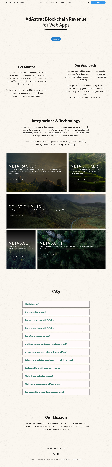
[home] (18, 2)
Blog (63, 2)
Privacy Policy (66, 459)
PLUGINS (55, 2)
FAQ (70, 2)
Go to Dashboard (98, 2)
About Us (44, 2)
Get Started (55, 39)
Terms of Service (76, 459)
